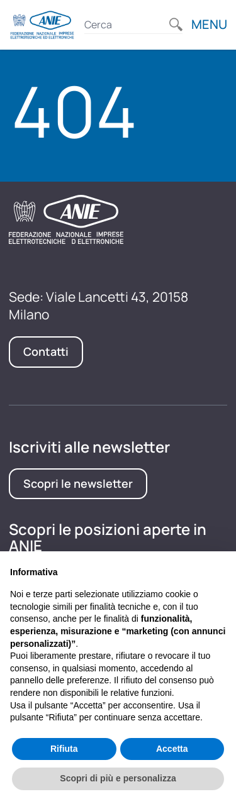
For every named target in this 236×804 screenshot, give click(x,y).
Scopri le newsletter (78, 483)
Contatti (46, 351)
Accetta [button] (172, 749)
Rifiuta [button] (64, 749)
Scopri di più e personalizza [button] (118, 778)
